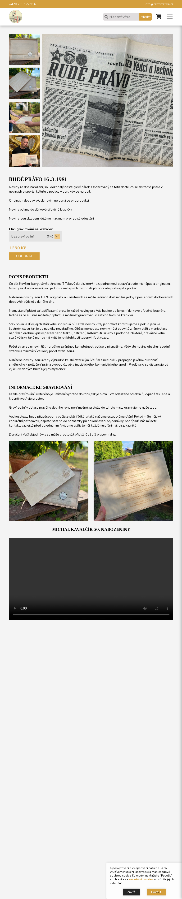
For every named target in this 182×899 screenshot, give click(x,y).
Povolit (156, 892)
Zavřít (131, 892)
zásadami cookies (141, 879)
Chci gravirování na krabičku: (31, 229)
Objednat (24, 256)
